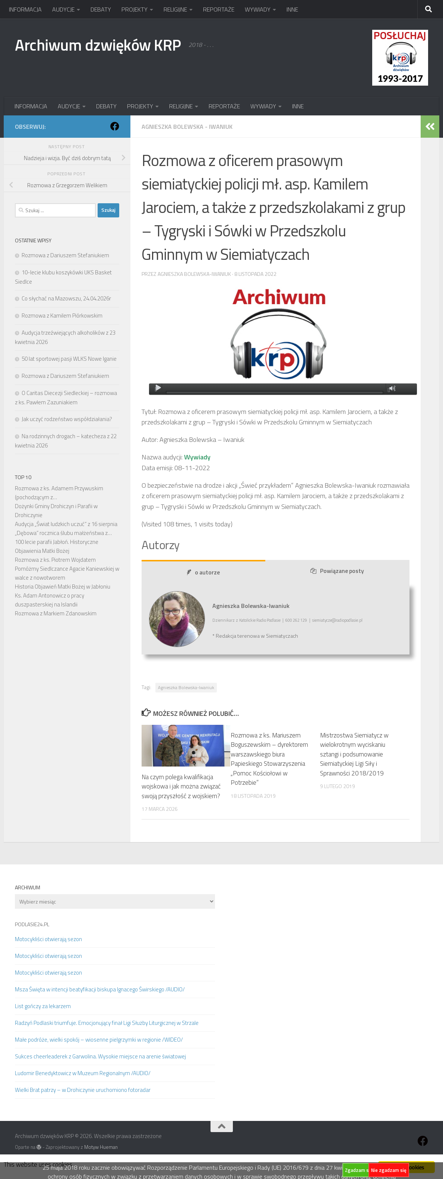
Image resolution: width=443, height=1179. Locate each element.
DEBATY (101, 9)
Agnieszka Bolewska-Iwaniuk (194, 274)
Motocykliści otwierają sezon (48, 939)
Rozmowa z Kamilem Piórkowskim (62, 315)
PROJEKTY (134, 9)
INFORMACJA (25, 9)
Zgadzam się (359, 1170)
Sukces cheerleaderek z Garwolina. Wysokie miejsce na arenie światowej (100, 1056)
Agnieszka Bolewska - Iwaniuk (187, 126)
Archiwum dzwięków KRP (98, 45)
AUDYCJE (63, 9)
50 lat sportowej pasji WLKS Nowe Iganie (69, 358)
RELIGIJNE (175, 9)
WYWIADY (257, 9)
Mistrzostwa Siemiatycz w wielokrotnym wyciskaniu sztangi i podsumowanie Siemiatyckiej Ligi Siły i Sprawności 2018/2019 (354, 754)
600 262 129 (296, 620)
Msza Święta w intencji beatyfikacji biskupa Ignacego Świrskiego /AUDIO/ (100, 989)
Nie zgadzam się (388, 1170)
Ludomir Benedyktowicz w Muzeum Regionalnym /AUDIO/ (83, 1073)
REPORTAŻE (218, 9)
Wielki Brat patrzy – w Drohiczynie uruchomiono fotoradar (83, 1090)
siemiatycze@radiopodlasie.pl (337, 620)
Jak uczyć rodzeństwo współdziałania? (67, 419)
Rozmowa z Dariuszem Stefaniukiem (65, 255)
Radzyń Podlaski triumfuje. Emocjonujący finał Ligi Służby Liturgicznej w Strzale (107, 1023)
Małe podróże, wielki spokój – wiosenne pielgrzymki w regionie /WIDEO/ (99, 1039)
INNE (292, 9)
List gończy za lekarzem (43, 1006)
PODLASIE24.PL (32, 924)
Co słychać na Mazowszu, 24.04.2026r (66, 298)
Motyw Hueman (101, 1147)
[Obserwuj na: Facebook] (114, 126)
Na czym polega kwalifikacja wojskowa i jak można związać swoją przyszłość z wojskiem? (181, 786)
